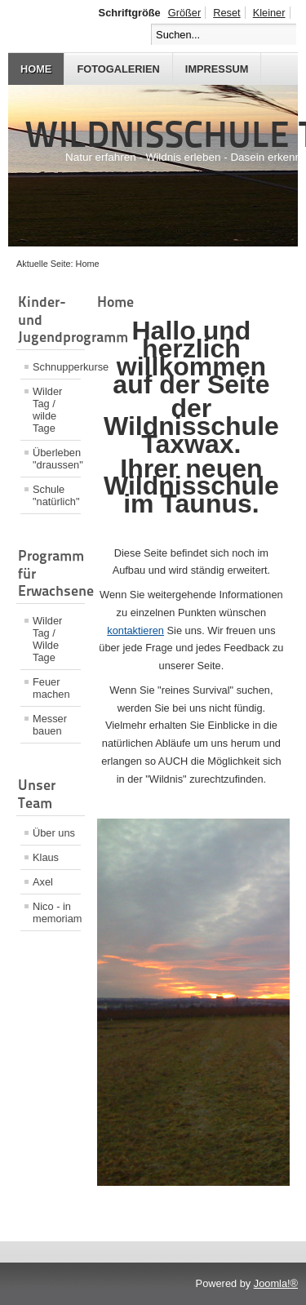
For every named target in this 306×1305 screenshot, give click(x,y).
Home (35, 69)
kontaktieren (135, 630)
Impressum (217, 69)
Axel (43, 882)
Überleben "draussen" (57, 458)
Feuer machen (51, 688)
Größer (185, 13)
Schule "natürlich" (56, 495)
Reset (226, 13)
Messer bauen (50, 724)
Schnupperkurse (57, 367)
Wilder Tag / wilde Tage (47, 409)
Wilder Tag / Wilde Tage (47, 639)
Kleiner (269, 13)
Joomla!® (276, 1283)
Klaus (46, 857)
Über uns (54, 833)
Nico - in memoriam (57, 912)
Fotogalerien (118, 69)
